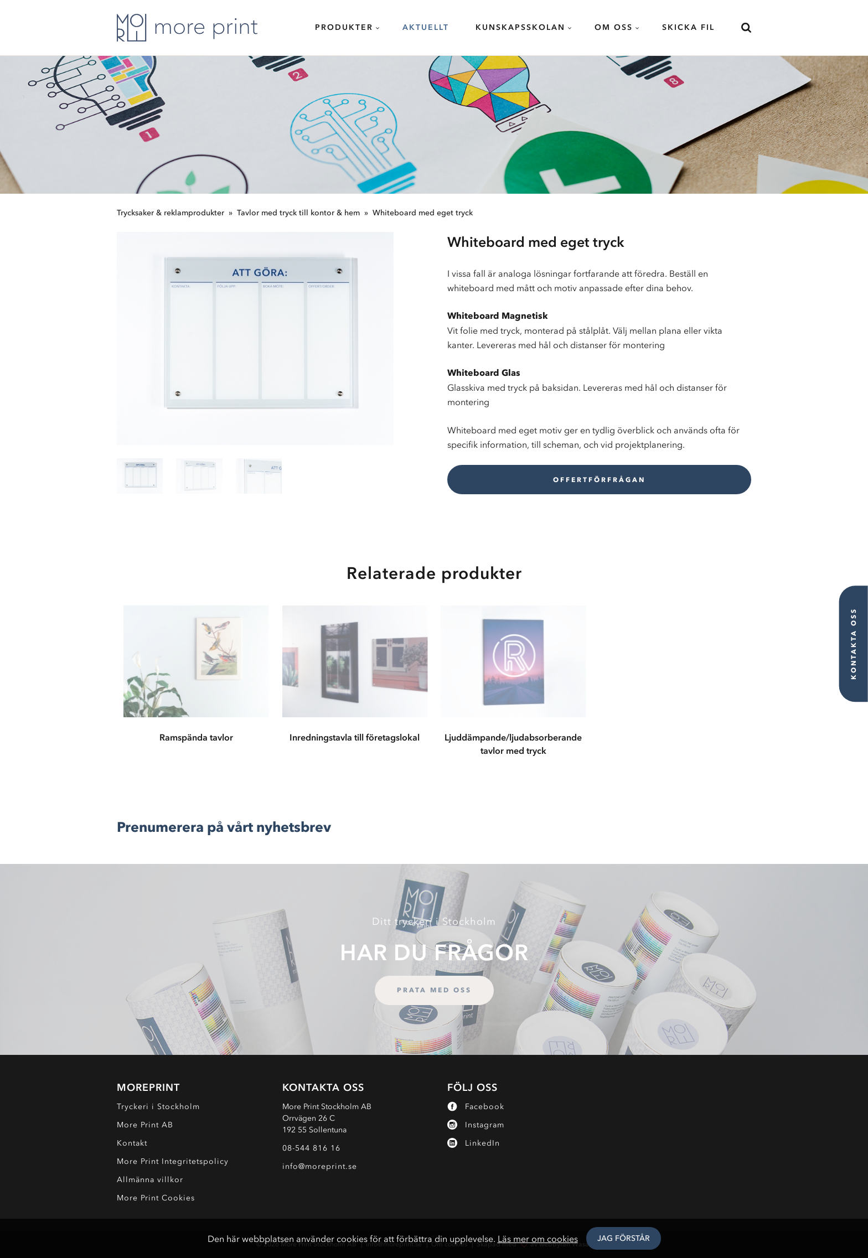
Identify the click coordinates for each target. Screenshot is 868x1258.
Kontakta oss (853, 644)
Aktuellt (425, 27)
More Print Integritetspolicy (173, 1161)
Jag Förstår (623, 1238)
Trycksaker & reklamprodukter (170, 213)
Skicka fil (688, 27)
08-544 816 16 (311, 1148)
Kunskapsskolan (520, 27)
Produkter (344, 27)
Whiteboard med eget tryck (423, 213)
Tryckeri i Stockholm (158, 1106)
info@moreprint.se (319, 1166)
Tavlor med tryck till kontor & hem (298, 213)
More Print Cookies (156, 1198)
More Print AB (145, 1125)
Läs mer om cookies (538, 1238)
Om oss (614, 27)
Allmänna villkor (150, 1179)
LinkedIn (473, 1143)
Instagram (475, 1125)
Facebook (475, 1106)
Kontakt (132, 1143)
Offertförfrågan (599, 479)
